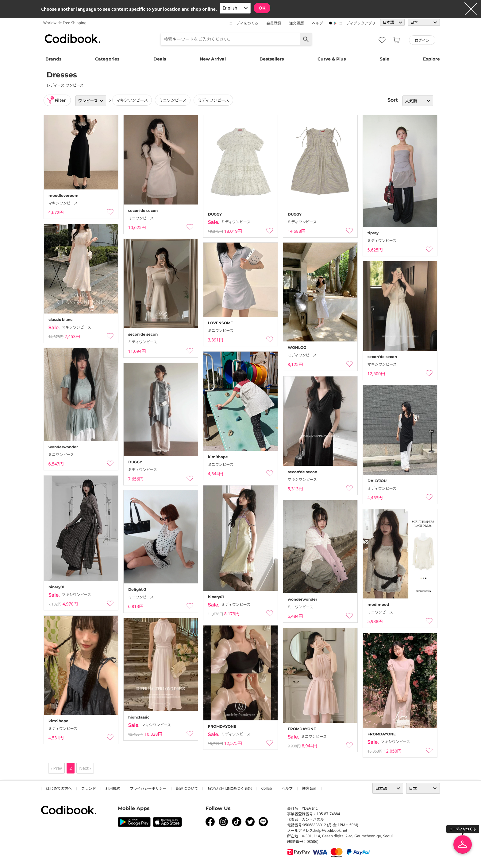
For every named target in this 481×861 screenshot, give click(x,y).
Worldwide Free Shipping (65, 22)
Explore (431, 59)
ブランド (88, 788)
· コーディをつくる (242, 23)
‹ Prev (56, 768)
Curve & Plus (331, 59)
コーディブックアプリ (357, 23)
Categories (107, 59)
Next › (85, 768)
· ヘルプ (316, 23)
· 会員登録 (272, 23)
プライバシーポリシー (148, 788)
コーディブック (72, 38)
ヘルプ (287, 788)
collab (266, 788)
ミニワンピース (173, 100)
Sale (384, 59)
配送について (187, 788)
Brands (53, 59)
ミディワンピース (213, 100)
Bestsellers (272, 59)
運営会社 (309, 788)
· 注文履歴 (295, 23)
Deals (159, 59)
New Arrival (213, 59)
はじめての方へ (59, 788)
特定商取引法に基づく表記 (229, 788)
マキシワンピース (132, 100)
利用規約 (113, 788)
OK (262, 8)
